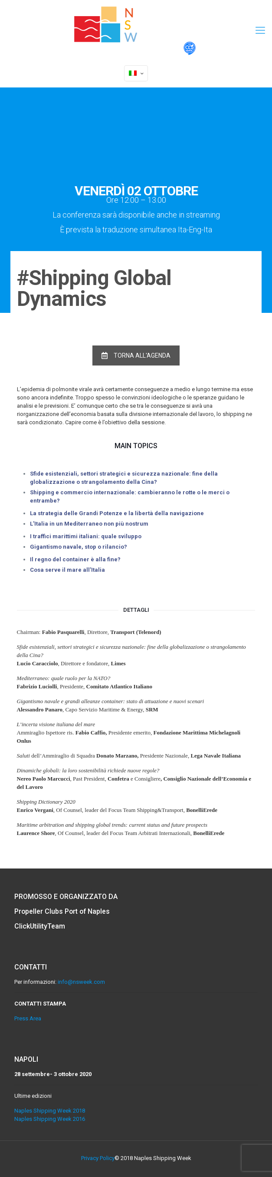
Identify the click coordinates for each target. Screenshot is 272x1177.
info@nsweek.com (81, 982)
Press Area (27, 1018)
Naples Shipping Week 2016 (49, 1119)
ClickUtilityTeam (40, 926)
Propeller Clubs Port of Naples (62, 911)
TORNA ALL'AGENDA (136, 355)
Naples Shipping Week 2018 (49, 1110)
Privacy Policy (98, 1158)
